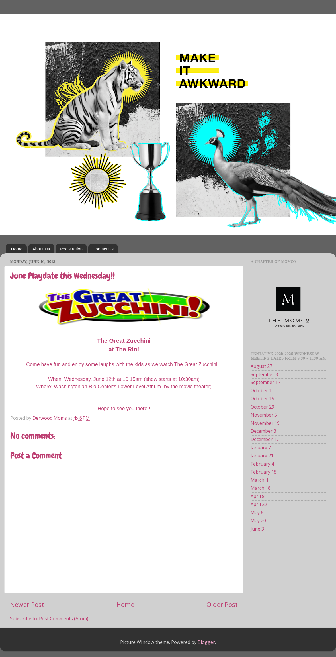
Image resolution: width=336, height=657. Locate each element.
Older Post (222, 604)
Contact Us (103, 248)
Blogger (206, 642)
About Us (41, 248)
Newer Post (27, 604)
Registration (71, 248)
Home (16, 248)
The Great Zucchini (195, 364)
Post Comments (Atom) (63, 618)
